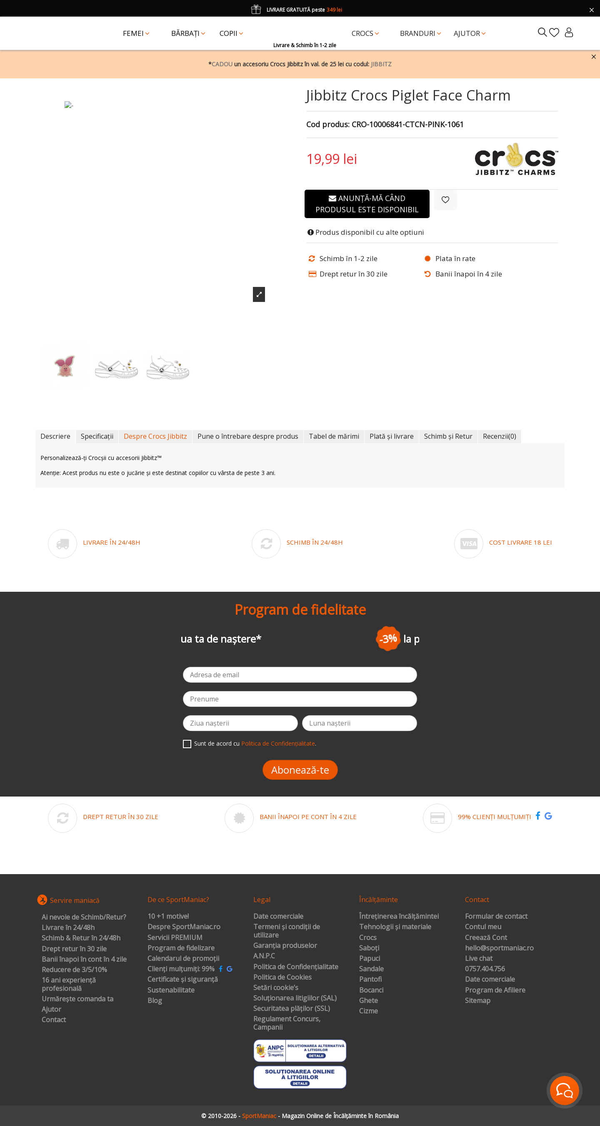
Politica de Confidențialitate (278, 743)
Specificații (97, 436)
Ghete (368, 1001)
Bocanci (371, 990)
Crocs (368, 938)
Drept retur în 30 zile (74, 949)
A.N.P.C (264, 956)
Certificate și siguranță (183, 979)
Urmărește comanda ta (77, 999)
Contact (54, 1020)
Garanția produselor (285, 946)
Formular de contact (496, 916)
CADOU (222, 64)
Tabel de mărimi (334, 436)
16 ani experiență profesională (69, 984)
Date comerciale (278, 916)
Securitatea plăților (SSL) (291, 1009)
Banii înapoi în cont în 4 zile (84, 959)
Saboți (369, 948)
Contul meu (483, 927)
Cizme (368, 1011)
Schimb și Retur (448, 436)
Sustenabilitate (171, 990)
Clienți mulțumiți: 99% (181, 969)
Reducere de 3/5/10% (74, 970)
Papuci (369, 959)
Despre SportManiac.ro (184, 927)
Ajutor (51, 1009)
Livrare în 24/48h (68, 928)
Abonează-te (300, 770)
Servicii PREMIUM (175, 938)
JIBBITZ (381, 64)
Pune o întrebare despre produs (248, 436)
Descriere (55, 436)
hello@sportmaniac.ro (499, 948)
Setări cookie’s (275, 988)
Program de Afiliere (495, 990)
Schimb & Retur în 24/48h (81, 938)
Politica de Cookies (282, 977)
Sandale (371, 969)
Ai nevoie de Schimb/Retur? (84, 917)
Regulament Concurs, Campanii (286, 1023)
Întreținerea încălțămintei (399, 916)
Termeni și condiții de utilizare (286, 931)
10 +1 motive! (168, 916)
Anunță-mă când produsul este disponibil (367, 203)
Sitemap (477, 1001)
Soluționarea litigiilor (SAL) (295, 998)
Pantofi (370, 979)
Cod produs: (328, 125)
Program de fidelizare (181, 948)
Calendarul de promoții (183, 959)
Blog (155, 1001)
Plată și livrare (392, 436)
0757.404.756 (485, 969)
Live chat (478, 959)
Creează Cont (486, 938)
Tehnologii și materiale (395, 927)
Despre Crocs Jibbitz (155, 436)
